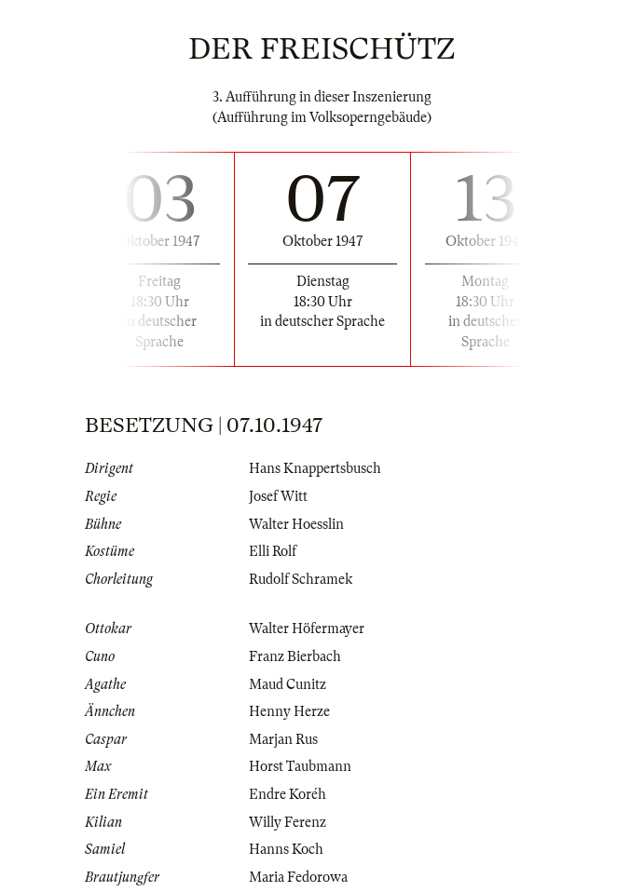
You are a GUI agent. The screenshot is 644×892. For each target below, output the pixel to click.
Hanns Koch (286, 849)
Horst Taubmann (300, 766)
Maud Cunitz (287, 684)
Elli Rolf (272, 551)
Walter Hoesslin (296, 524)
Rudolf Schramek (300, 579)
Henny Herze (289, 711)
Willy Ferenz (287, 822)
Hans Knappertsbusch (315, 468)
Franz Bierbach (295, 656)
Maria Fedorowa (298, 877)
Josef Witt (278, 496)
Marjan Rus (283, 739)
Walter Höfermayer (306, 628)
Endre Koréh (287, 794)
